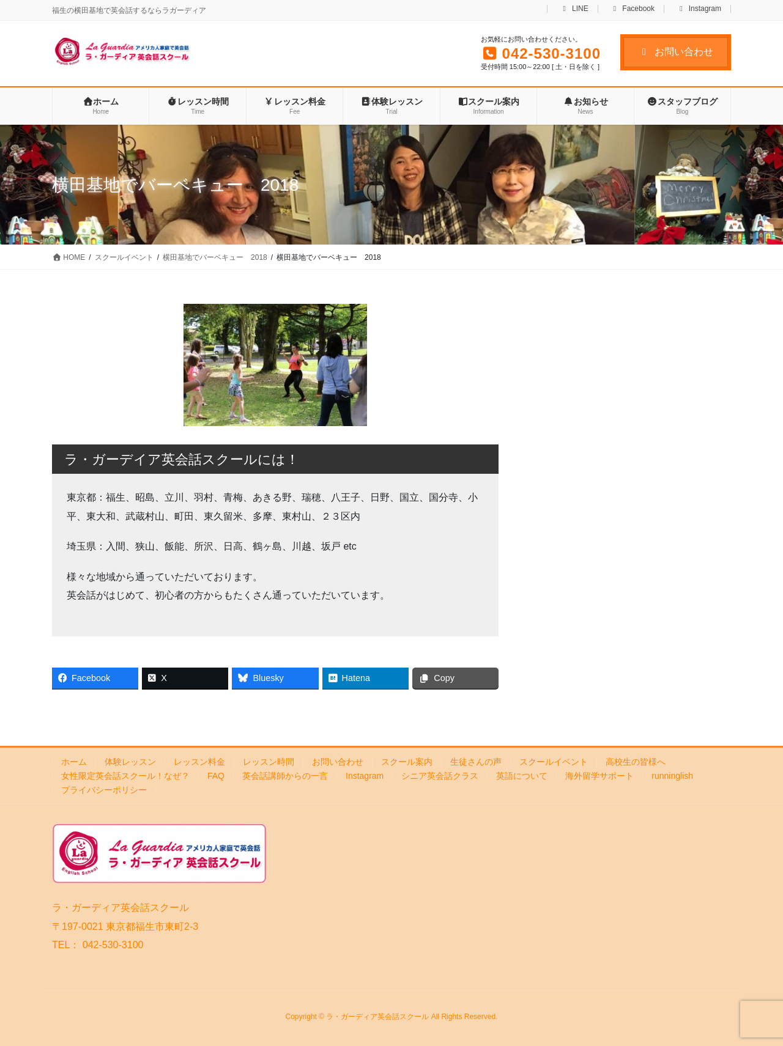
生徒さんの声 (476, 762)
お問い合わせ (675, 51)
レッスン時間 (268, 762)
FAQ (216, 776)
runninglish (672, 776)
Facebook (632, 9)
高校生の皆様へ (636, 762)
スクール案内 (406, 762)
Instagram (699, 9)
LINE (574, 9)
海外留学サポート (599, 776)
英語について (521, 776)
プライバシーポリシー (104, 790)
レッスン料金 (199, 762)
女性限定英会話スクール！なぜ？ (125, 776)
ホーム (74, 762)
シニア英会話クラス (439, 776)
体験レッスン (130, 762)
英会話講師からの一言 (285, 776)
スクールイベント (553, 762)
